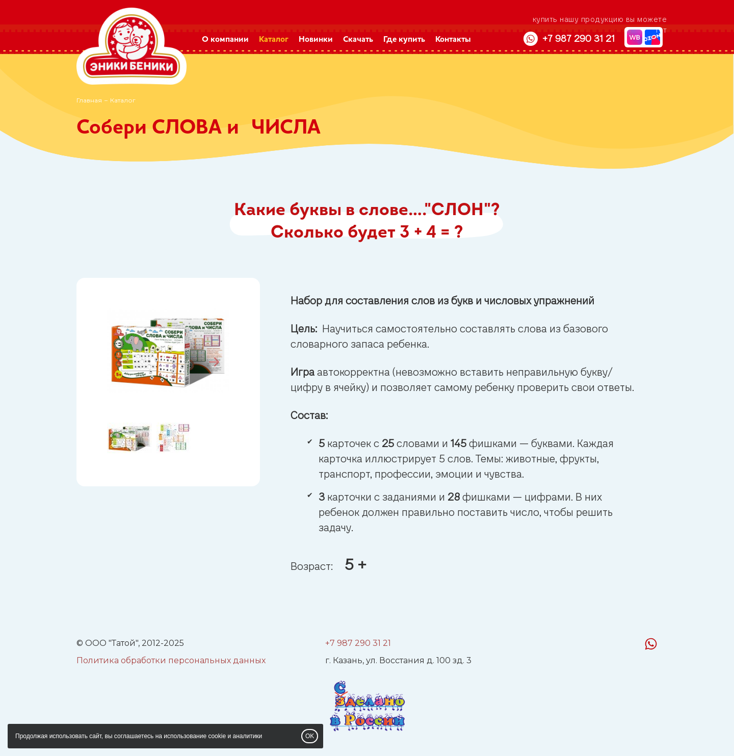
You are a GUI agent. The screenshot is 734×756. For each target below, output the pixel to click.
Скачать (358, 40)
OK (309, 736)
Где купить (404, 40)
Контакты (453, 40)
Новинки (316, 40)
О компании (225, 40)
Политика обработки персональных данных (171, 660)
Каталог (274, 40)
